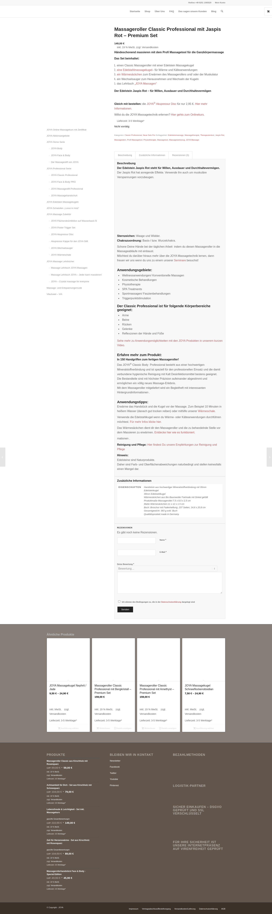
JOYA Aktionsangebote (58, 135)
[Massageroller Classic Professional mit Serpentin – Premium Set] (2, 457)
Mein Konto (220, 3)
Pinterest (114, 785)
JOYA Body (56, 148)
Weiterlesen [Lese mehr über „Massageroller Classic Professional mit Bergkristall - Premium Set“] (103, 728)
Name (163, 540)
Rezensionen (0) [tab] (180, 155)
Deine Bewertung (125, 564)
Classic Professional (133, 135)
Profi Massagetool (134, 140)
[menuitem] (200, 2)
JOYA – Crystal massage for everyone (70, 281)
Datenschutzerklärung (171, 602)
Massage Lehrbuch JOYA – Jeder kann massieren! (76, 274)
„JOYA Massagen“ (145, 83)
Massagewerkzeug (177, 140)
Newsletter (115, 760)
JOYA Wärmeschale (61, 254)
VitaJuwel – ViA (54, 294)
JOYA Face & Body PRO (63, 182)
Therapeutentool (207, 135)
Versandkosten (150, 47)
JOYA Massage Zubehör (59, 214)
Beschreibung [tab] (125, 155)
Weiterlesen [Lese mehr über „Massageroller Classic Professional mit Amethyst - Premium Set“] (148, 728)
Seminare (180, 260)
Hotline (191, 3)
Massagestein (120, 140)
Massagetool (162, 140)
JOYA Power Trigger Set (63, 227)
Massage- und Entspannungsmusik (64, 288)
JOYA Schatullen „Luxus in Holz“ (63, 208)
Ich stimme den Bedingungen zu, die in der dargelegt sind (158, 602)
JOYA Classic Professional (64, 175)
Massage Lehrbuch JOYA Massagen (69, 267)
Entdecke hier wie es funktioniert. (174, 432)
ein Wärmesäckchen (130, 74)
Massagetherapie (192, 135)
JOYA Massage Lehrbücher (60, 261)
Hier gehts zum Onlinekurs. (188, 114)
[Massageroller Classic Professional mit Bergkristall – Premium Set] (269, 457)
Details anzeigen (122, 728)
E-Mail (163, 552)
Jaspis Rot (219, 135)
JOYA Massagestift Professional (67, 188)
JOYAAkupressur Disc (161, 103)
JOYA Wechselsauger (62, 248)
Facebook (115, 767)
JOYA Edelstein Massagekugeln (63, 202)
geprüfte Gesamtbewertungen (58, 819)
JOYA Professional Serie (59, 168)
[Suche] (222, 11)
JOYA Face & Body (60, 155)
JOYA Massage (192, 140)
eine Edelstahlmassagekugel (134, 69)
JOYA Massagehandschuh (64, 195)
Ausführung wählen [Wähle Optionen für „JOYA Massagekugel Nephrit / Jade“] (68, 728)
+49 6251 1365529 (203, 3)
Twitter (113, 773)
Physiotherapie (149, 140)
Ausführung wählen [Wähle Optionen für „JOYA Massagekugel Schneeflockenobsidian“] (203, 728)
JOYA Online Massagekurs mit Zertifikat (66, 129)
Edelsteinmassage (176, 135)
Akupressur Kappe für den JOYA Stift (69, 241)
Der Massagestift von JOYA (65, 162)
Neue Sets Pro (149, 135)
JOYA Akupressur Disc (62, 234)
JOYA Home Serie (56, 142)
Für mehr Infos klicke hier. (146, 421)
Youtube (114, 779)
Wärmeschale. (207, 411)
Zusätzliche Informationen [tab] (152, 155)
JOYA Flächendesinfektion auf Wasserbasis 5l (74, 221)
